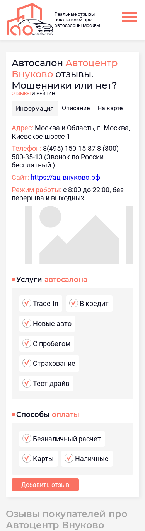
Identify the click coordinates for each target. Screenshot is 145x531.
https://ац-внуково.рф (65, 177)
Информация (35, 108)
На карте (110, 108)
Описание (76, 108)
